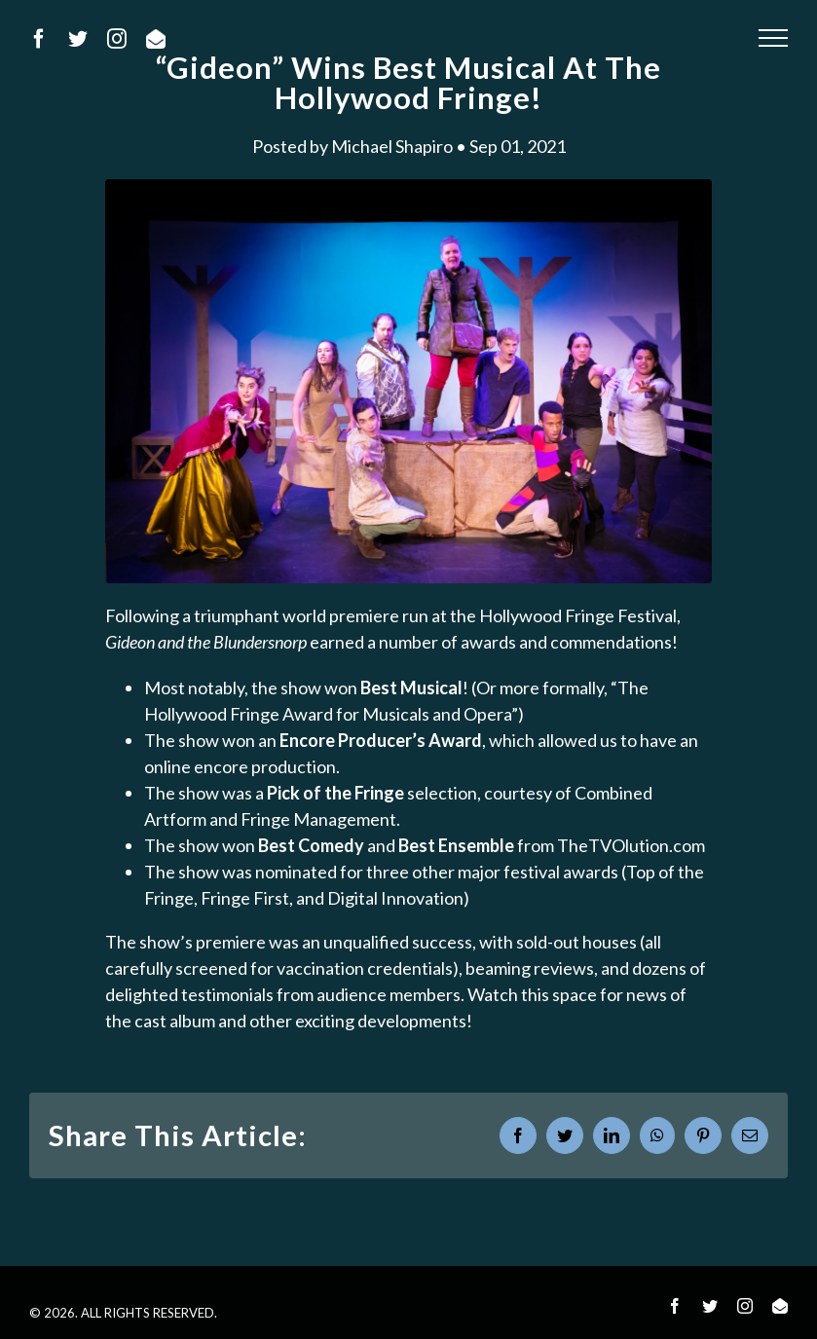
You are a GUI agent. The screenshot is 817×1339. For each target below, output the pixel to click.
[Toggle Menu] (773, 38)
